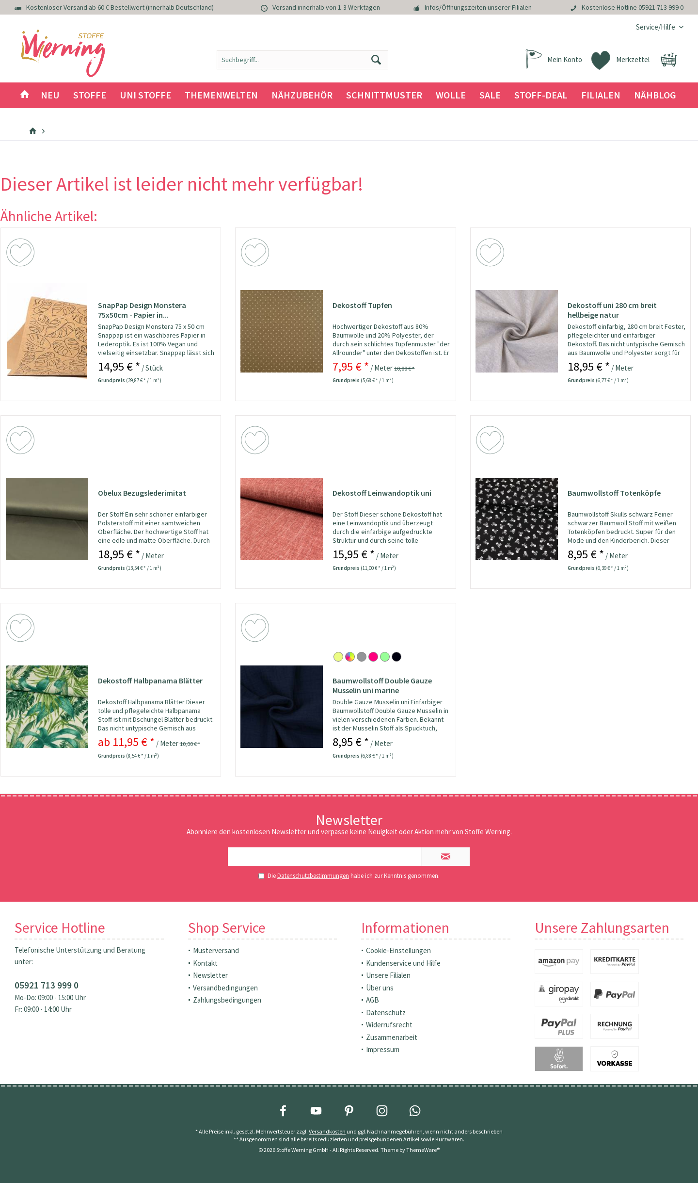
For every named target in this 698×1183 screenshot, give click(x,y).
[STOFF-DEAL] (541, 95)
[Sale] (490, 95)
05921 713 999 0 (660, 7)
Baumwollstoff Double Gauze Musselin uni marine (382, 685)
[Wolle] (451, 95)
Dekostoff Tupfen (362, 305)
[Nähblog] (655, 95)
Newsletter (210, 975)
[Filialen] (600, 95)
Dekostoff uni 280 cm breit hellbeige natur (612, 310)
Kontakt (205, 963)
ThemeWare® (423, 1149)
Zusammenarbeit (391, 1037)
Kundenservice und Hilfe (403, 963)
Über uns (380, 987)
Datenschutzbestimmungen (313, 876)
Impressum (382, 1049)
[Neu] (50, 95)
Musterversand (216, 950)
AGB (372, 1000)
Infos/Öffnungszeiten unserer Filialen (478, 7)
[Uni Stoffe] (145, 95)
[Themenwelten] (221, 95)
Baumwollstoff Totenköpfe (614, 493)
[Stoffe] (89, 95)
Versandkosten (327, 1131)
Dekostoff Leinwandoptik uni (382, 493)
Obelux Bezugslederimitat (142, 493)
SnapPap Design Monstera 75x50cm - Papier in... (142, 310)
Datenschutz (386, 1012)
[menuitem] (656, 27)
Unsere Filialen (388, 975)
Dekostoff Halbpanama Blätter (150, 680)
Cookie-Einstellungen (398, 950)
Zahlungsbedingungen (227, 1000)
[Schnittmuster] (384, 95)
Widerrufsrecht (389, 1024)
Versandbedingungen (225, 987)
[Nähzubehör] (302, 95)
